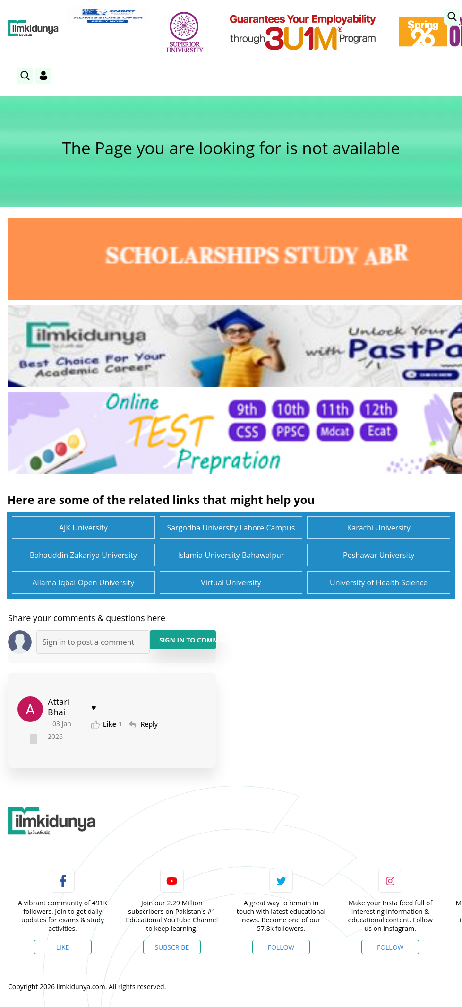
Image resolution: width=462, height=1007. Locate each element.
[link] (452, 17)
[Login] (43, 76)
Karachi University (378, 527)
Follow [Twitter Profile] (281, 947)
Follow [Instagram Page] (390, 947)
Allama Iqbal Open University (83, 582)
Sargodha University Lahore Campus (231, 527)
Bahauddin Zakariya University (83, 555)
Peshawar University (378, 555)
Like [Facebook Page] (62, 947)
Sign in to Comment (187, 639)
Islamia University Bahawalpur (231, 555)
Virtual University (231, 582)
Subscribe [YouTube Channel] (171, 947)
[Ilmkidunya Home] (33, 28)
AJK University (83, 527)
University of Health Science (379, 582)
